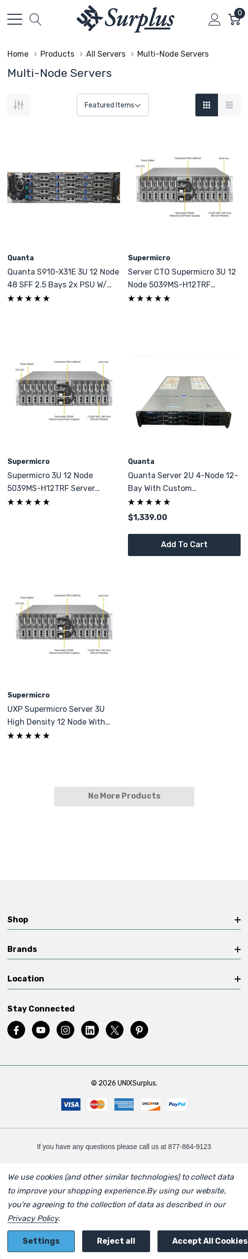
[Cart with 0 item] (234, 19)
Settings (41, 1241)
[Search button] (36, 19)
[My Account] (215, 19)
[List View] (229, 105)
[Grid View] (206, 105)
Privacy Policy (32, 1218)
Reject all (116, 1241)
